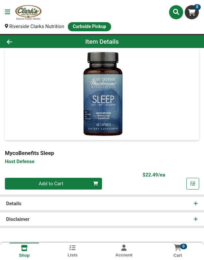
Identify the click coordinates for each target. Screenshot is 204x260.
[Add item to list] (192, 184)
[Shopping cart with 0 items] (191, 12)
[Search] (176, 12)
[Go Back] (29, 42)
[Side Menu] (7, 12)
